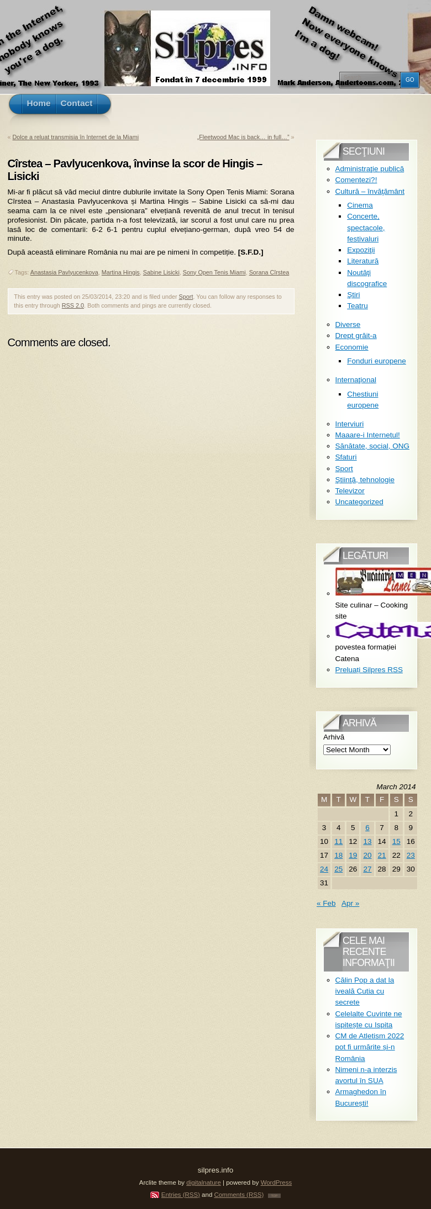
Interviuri (349, 424)
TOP (274, 1195)
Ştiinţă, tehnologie (365, 480)
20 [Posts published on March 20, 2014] (367, 855)
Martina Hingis (121, 272)
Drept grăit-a (356, 335)
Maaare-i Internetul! (367, 435)
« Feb (326, 903)
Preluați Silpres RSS (369, 670)
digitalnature (203, 1182)
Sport (186, 296)
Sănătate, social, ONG (372, 446)
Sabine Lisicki (161, 272)
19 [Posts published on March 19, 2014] (353, 855)
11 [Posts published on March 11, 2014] (338, 841)
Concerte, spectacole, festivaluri (366, 227)
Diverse (348, 324)
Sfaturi (346, 457)
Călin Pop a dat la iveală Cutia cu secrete (365, 991)
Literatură (363, 261)
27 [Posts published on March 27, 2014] (367, 869)
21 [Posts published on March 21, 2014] (382, 855)
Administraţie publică (369, 169)
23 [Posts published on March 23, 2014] (411, 855)
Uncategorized (359, 502)
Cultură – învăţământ (369, 191)
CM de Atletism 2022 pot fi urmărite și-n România (369, 1047)
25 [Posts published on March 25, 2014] (338, 869)
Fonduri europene (376, 361)
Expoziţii (361, 250)
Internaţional (355, 380)
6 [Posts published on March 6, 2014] (367, 827)
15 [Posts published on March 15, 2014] (396, 841)
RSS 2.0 (73, 305)
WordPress (276, 1182)
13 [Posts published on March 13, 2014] (367, 841)
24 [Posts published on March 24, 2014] (324, 869)
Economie (352, 347)
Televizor (350, 491)
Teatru (357, 306)
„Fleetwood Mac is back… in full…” (243, 137)
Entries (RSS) (180, 1194)
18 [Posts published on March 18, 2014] (338, 855)
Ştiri (353, 295)
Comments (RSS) (239, 1194)
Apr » (350, 903)
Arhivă (333, 737)
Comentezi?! (356, 180)
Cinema (360, 205)
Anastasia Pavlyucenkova (64, 272)
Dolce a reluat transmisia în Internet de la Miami (76, 137)
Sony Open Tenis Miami (214, 272)
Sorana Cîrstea (269, 272)
